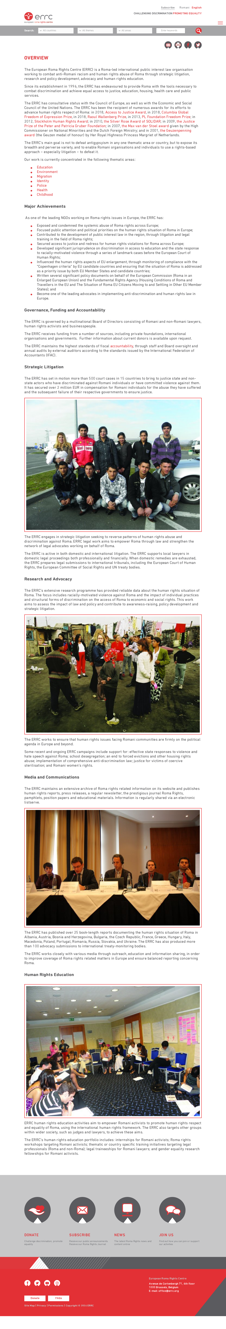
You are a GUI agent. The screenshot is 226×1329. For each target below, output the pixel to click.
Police (42, 186)
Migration (44, 177)
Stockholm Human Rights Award (61, 122)
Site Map (29, 1306)
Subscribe (168, 7)
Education (45, 167)
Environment (47, 172)
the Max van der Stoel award (146, 126)
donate (31, 1235)
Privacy (41, 1306)
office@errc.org (169, 1291)
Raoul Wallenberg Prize (107, 117)
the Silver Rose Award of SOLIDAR (132, 122)
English (197, 7)
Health (42, 190)
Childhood (45, 195)
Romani (184, 7)
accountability (121, 346)
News (119, 1235)
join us (166, 1235)
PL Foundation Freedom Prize (166, 117)
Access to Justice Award (125, 112)
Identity (43, 181)
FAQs (58, 1298)
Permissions (55, 1306)
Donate (35, 1298)
